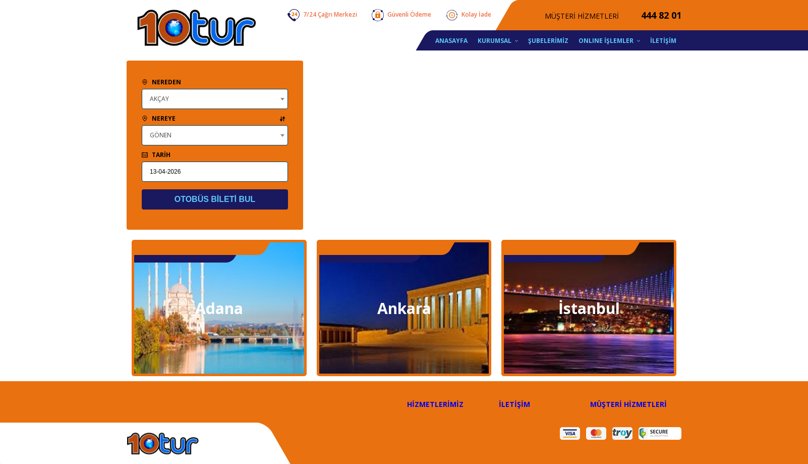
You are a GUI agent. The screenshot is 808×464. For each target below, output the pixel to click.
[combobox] (215, 99)
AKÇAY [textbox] (159, 98)
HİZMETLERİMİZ (435, 404)
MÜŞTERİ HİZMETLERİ (628, 404)
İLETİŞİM (514, 404)
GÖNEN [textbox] (160, 135)
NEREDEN (161, 82)
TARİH (156, 154)
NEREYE (213, 118)
